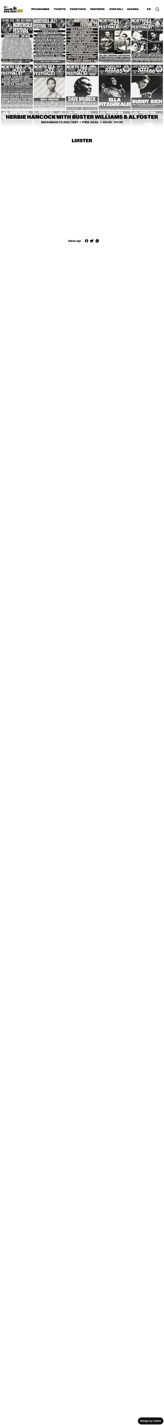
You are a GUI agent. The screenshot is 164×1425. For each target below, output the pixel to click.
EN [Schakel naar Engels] (149, 9)
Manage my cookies (150, 1421)
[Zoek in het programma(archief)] (157, 9)
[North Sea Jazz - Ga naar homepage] (13, 9)
